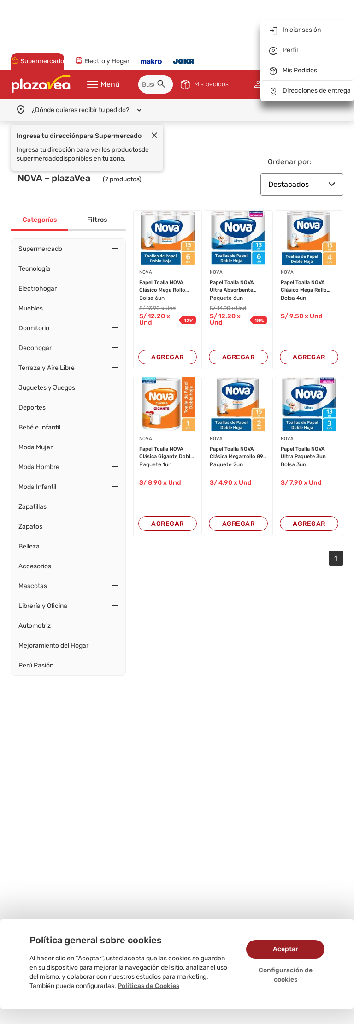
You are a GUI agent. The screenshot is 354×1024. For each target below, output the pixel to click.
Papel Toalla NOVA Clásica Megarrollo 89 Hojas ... (236, 445)
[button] (162, 77)
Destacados (302, 177)
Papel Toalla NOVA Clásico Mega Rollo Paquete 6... (162, 279)
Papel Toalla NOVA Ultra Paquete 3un (303, 445)
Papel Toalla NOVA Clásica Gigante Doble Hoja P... (166, 445)
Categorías (40, 212)
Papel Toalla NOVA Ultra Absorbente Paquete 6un (232, 279)
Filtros (97, 212)
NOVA (145, 265)
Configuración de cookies (286, 974)
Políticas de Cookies (148, 986)
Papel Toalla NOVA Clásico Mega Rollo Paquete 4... (304, 279)
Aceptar (285, 949)
